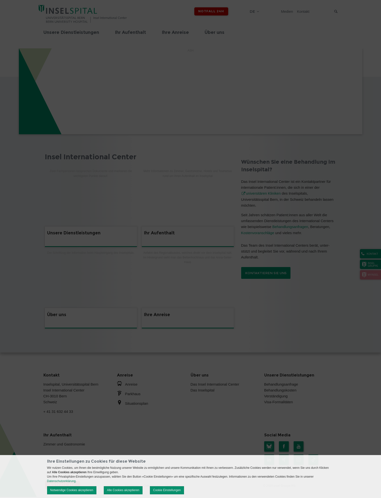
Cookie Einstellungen (167, 490)
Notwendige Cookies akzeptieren (71, 490)
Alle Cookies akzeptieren (123, 490)
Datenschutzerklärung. (62, 481)
